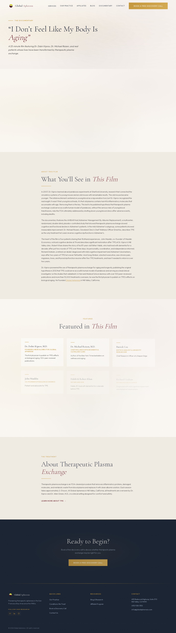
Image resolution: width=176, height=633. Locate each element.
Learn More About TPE (53, 502)
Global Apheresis (73, 282)
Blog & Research (96, 600)
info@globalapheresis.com (142, 609)
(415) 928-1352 (137, 606)
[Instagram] (19, 613)
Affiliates (81, 6)
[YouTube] (10, 613)
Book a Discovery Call (57, 608)
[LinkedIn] (14, 613)
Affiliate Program (97, 604)
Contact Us (53, 613)
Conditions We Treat (57, 604)
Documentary (105, 6)
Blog (92, 6)
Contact (120, 6)
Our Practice (66, 6)
